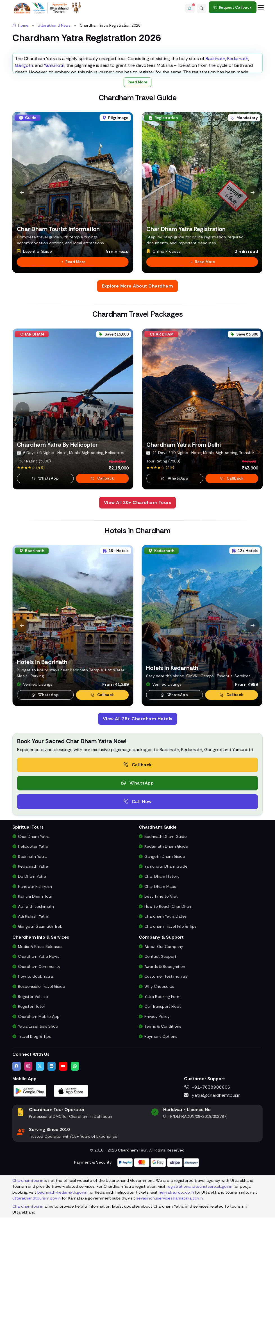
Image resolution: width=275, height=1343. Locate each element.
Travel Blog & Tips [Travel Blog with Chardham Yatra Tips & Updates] (34, 1165)
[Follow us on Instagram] (28, 1195)
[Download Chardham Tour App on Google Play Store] (30, 1219)
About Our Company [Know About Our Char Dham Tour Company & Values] (163, 1075)
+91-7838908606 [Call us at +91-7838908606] (207, 1216)
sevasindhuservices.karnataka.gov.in (169, 1327)
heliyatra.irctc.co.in (176, 1321)
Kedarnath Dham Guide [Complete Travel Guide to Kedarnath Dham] (166, 975)
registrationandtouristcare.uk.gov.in (199, 1315)
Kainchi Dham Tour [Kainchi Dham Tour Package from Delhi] (35, 1025)
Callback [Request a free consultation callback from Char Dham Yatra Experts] (138, 894)
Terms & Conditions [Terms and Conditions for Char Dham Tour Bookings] (162, 1155)
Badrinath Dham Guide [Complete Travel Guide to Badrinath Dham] (165, 965)
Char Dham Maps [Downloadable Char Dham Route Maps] (160, 1015)
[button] (187, 7)
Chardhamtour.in (27, 1309)
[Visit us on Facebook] (16, 1195)
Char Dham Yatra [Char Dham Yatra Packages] (33, 965)
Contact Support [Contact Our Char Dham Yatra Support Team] (160, 1085)
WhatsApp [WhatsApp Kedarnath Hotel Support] (174, 823)
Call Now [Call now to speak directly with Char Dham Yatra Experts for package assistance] (138, 930)
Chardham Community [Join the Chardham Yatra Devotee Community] (39, 1095)
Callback (231, 823)
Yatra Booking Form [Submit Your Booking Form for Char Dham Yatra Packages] (162, 1125)
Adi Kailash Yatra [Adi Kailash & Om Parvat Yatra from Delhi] (33, 1045)
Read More (137, 211)
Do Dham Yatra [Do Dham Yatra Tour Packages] (32, 1005)
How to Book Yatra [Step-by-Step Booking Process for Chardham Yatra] (35, 1105)
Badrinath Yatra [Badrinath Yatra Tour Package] (32, 985)
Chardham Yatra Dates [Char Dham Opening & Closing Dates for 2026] (165, 1045)
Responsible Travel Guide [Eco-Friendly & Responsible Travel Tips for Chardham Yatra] (41, 1115)
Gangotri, (24, 194)
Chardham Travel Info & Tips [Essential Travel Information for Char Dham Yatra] (170, 1055)
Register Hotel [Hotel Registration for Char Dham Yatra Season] (31, 1135)
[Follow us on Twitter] (40, 1195)
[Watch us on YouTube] (63, 1195)
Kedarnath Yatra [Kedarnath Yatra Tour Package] (33, 995)
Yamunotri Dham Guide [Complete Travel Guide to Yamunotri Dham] (166, 995)
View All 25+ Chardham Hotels (137, 848)
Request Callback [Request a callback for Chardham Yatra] (232, 7)
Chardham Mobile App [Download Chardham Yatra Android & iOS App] (39, 1145)
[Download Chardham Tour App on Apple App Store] (71, 1219)
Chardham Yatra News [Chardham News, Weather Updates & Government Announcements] (38, 1085)
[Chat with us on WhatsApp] (75, 1195)
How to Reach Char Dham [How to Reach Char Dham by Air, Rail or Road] (168, 1035)
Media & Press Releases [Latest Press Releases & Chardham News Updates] (40, 1075)
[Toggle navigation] (260, 7)
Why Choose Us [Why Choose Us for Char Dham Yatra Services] (159, 1115)
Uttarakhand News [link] (54, 25)
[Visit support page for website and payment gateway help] (158, 1291)
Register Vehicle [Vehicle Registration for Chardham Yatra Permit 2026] (33, 1125)
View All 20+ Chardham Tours (137, 631)
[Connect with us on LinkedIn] (51, 1195)
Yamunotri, (54, 194)
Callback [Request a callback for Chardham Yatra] (102, 607)
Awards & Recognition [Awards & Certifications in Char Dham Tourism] (164, 1095)
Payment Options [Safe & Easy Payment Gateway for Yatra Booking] (160, 1165)
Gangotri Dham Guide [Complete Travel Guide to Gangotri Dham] (164, 985)
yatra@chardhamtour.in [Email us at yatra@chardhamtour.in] (212, 1224)
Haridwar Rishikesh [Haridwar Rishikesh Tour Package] (35, 1015)
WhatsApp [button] (45, 607)
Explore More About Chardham (137, 415)
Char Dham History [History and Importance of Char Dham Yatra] (161, 1005)
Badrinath (215, 187)
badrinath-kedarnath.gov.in (62, 1321)
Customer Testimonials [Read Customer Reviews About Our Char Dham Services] (166, 1105)
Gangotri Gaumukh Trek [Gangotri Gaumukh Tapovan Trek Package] (40, 1055)
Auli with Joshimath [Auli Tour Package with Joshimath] (36, 1035)
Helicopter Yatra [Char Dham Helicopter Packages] (33, 975)
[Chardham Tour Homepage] (47, 8)
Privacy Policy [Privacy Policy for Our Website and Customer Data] (157, 1145)
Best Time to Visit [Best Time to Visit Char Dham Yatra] (161, 1025)
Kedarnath (237, 187)
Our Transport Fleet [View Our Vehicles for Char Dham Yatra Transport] (162, 1135)
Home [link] (20, 25)
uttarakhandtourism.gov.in (36, 1327)
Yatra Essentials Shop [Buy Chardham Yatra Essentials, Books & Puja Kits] (38, 1155)
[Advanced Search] (201, 7)
